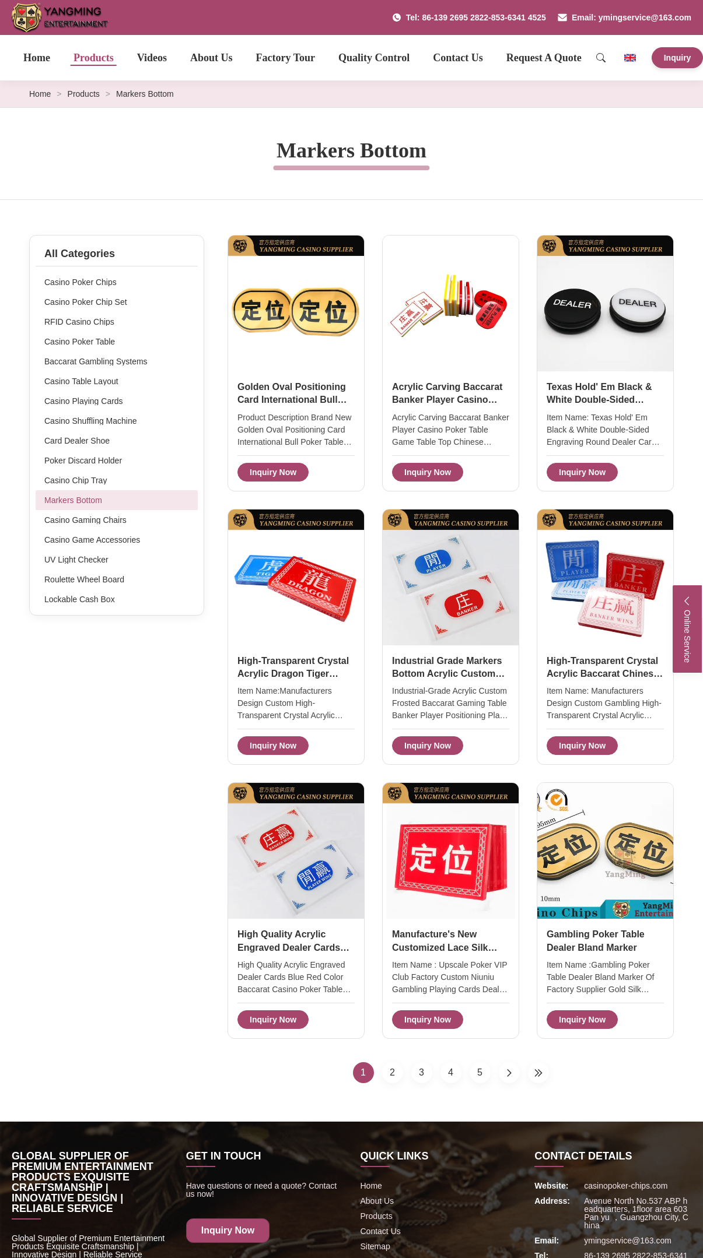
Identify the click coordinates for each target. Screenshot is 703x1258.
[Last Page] (538, 1072)
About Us (211, 58)
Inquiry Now (273, 472)
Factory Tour (286, 58)
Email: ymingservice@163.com (624, 17)
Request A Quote (544, 58)
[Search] (600, 57)
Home (36, 58)
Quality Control (374, 58)
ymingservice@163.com (627, 1240)
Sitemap (375, 1246)
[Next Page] (509, 1072)
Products (94, 58)
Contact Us (458, 58)
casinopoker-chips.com (625, 1186)
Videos (152, 58)
